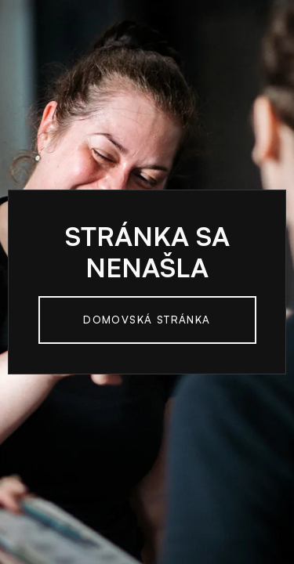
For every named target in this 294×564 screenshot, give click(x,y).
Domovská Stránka (146, 319)
